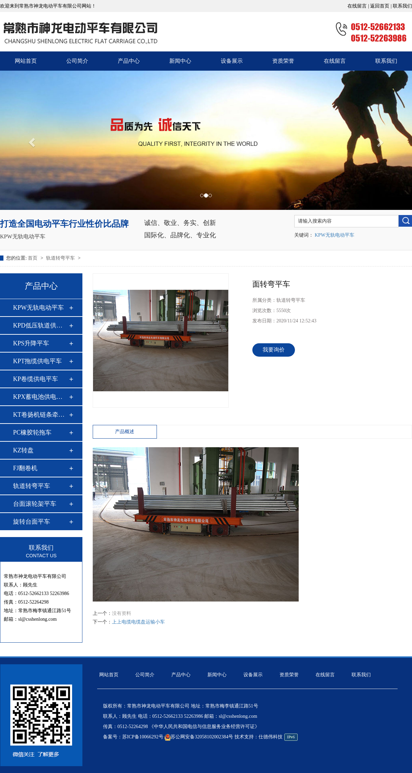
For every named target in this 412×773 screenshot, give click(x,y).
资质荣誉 (283, 61)
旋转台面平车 (31, 521)
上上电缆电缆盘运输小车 (138, 622)
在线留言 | (358, 6)
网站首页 (26, 61)
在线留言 (335, 61)
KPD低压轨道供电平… (41, 325)
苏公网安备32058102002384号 (198, 736)
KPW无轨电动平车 (22, 236)
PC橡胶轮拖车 (32, 432)
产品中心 (129, 61)
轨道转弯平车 (61, 258)
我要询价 (274, 350)
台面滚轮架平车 (34, 503)
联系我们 (402, 6)
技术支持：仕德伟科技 (266, 736)
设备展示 (232, 61)
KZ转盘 (23, 450)
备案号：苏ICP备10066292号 (133, 736)
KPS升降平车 (31, 343)
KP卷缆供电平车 (35, 379)
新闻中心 (180, 61)
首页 (33, 258)
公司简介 (77, 61)
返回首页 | (381, 6)
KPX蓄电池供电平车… (41, 396)
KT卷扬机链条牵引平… (41, 414)
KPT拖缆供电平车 (37, 361)
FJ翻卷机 (25, 468)
